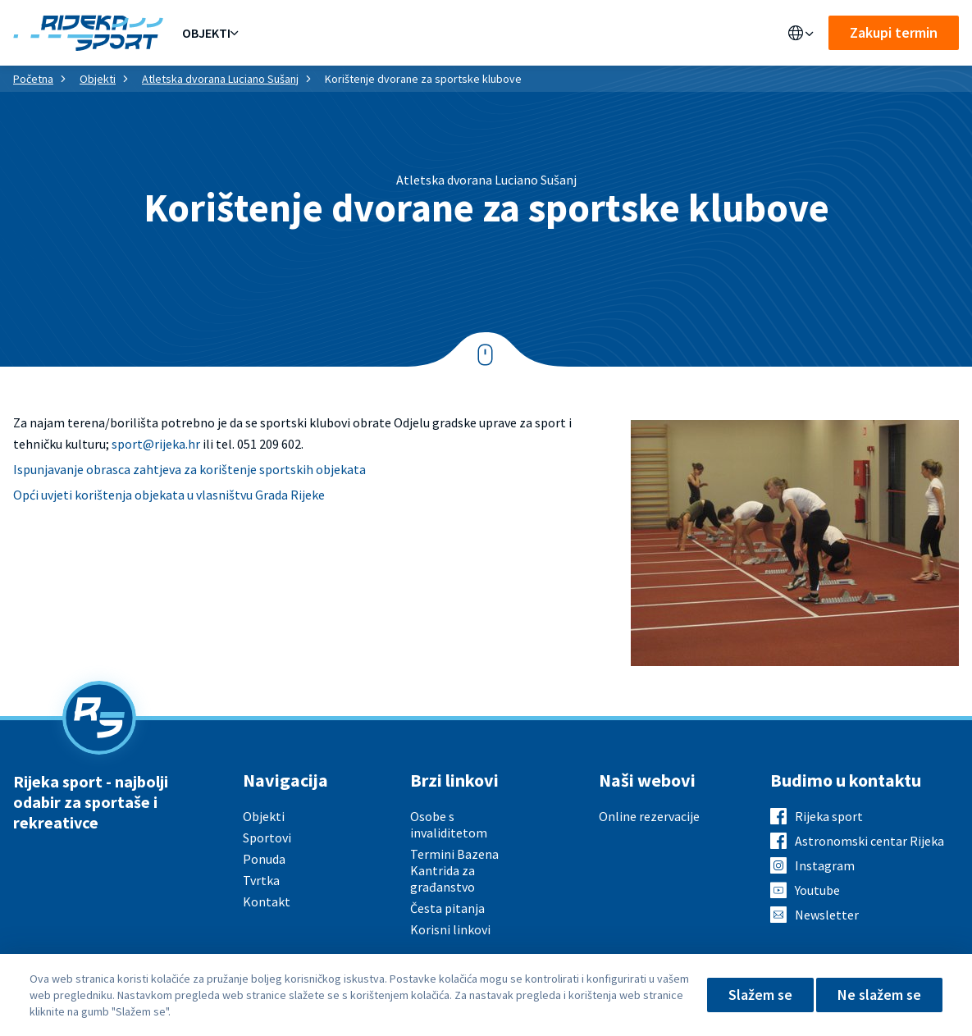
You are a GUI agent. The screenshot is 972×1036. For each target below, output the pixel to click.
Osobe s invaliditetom (448, 824)
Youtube (817, 890)
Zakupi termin (894, 32)
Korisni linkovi (450, 929)
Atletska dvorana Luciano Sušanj (220, 78)
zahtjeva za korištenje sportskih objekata (249, 469)
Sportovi (339, 33)
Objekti (206, 33)
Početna (33, 78)
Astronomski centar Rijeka (869, 841)
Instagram (825, 865)
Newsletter (827, 914)
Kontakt (549, 33)
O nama (484, 33)
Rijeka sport (829, 816)
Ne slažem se (879, 994)
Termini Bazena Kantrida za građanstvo (454, 870)
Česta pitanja (447, 908)
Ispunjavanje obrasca (73, 469)
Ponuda (270, 33)
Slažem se (760, 994)
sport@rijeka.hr (156, 444)
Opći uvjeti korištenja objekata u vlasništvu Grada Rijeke (169, 494)
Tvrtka (261, 880)
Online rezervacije (649, 816)
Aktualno (416, 33)
